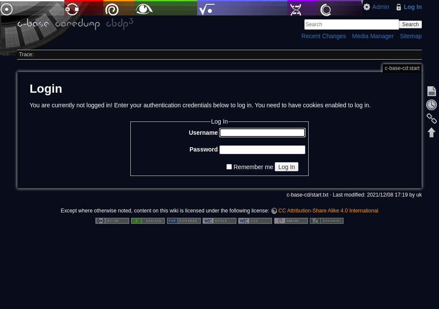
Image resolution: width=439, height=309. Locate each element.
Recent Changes (323, 36)
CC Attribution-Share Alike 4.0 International (328, 211)
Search (410, 24)
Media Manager (373, 36)
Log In (413, 6)
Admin (380, 6)
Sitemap (411, 36)
